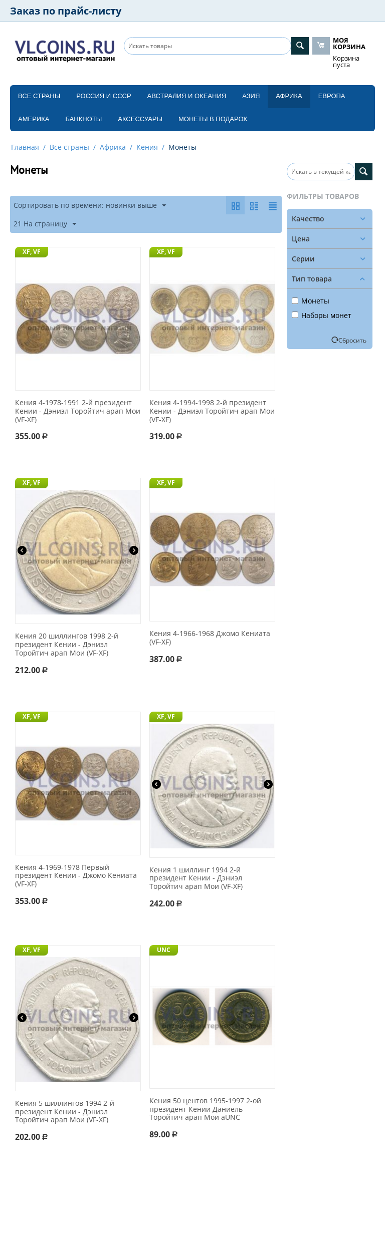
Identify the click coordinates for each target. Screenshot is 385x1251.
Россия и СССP (103, 96)
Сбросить (352, 340)
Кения (147, 147)
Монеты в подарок (212, 119)
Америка (33, 119)
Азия (251, 96)
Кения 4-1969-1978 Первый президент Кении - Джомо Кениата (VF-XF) (76, 875)
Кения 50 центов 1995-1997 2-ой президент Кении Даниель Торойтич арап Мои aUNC (205, 1109)
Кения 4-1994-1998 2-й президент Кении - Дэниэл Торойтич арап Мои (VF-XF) (212, 411)
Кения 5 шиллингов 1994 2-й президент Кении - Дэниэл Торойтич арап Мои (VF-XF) (64, 1111)
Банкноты (83, 119)
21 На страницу (45, 224)
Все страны (39, 96)
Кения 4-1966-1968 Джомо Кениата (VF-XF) (209, 638)
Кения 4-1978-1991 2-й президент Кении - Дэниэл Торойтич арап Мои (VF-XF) (77, 411)
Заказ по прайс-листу (65, 11)
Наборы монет (321, 315)
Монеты (310, 300)
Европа (331, 96)
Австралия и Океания (187, 96)
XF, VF (32, 251)
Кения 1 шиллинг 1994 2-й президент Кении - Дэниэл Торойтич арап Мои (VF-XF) (196, 878)
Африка (289, 96)
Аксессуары (140, 119)
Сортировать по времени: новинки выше (90, 205)
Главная (25, 147)
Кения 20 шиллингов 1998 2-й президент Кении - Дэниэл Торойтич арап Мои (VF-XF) (66, 644)
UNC (163, 950)
